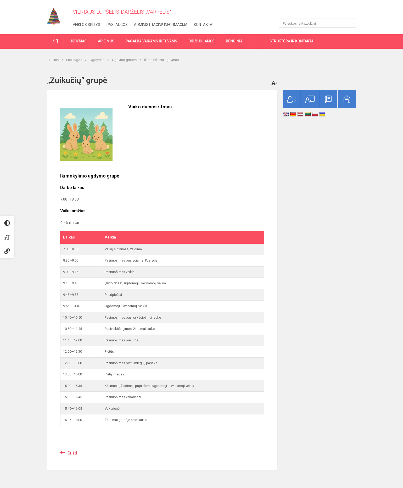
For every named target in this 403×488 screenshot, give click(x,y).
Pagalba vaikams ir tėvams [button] (151, 41)
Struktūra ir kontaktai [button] (292, 41)
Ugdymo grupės (124, 60)
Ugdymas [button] (78, 41)
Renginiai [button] (235, 41)
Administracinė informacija (161, 25)
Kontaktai (203, 25)
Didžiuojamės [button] (201, 41)
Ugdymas (97, 60)
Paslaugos (117, 25)
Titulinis (53, 60)
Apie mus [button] (106, 41)
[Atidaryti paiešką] (350, 23)
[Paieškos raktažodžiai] (317, 23)
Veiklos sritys (86, 25)
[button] (320, 11)
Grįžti (72, 453)
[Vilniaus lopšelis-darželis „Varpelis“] (57, 14)
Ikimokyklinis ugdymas (161, 60)
